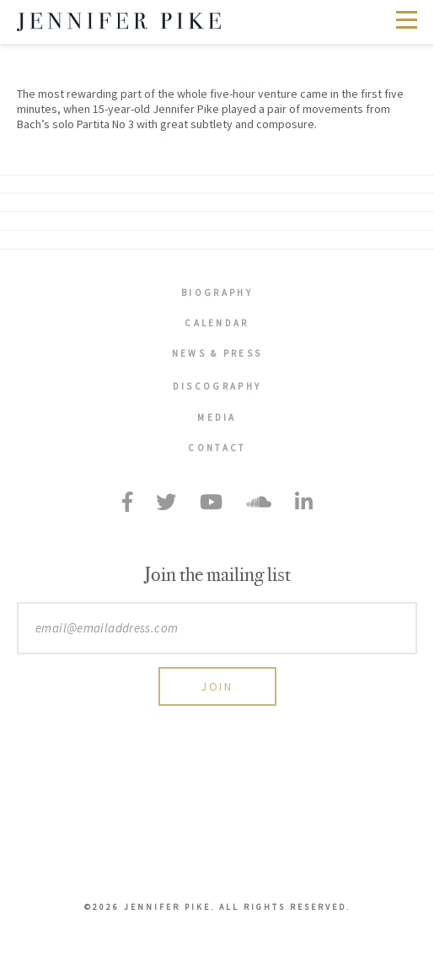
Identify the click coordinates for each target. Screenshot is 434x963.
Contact (216, 448)
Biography (217, 293)
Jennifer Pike (119, 22)
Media (217, 417)
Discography (217, 386)
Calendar (217, 323)
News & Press (217, 353)
